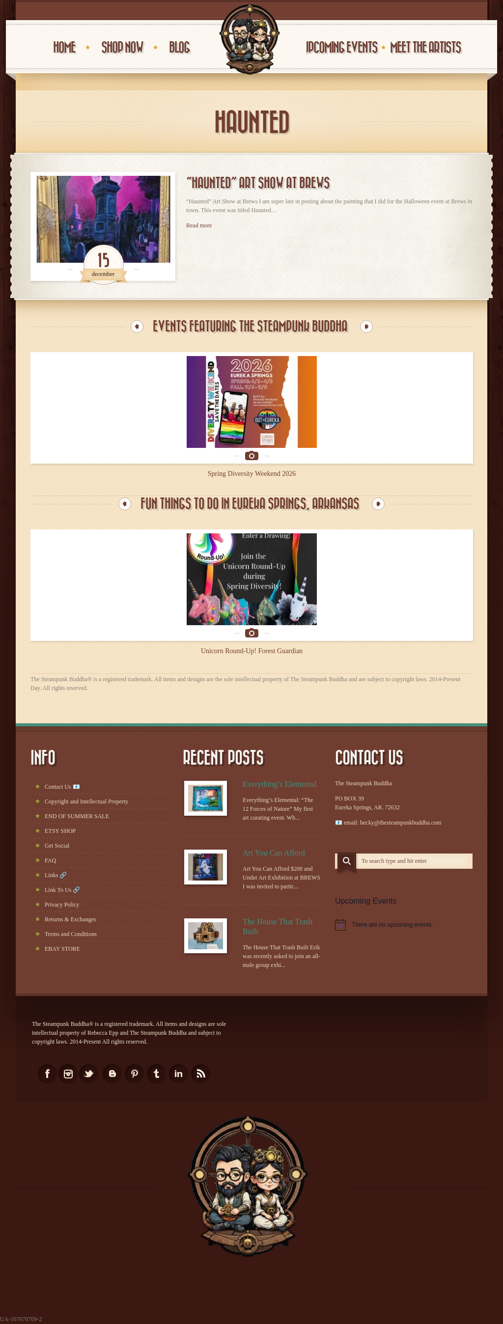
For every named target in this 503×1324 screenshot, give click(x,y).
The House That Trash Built (277, 927)
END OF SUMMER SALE (77, 816)
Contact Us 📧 (62, 787)
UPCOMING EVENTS (340, 48)
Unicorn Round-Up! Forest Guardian (252, 651)
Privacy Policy (62, 905)
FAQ (50, 860)
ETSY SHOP (60, 831)
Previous (137, 326)
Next (366, 326)
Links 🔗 (56, 875)
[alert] (404, 925)
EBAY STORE (62, 949)
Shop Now (122, 48)
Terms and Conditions (71, 934)
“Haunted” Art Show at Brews (258, 183)
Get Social (57, 846)
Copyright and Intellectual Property (86, 802)
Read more (199, 225)
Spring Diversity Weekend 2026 (252, 473)
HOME (64, 48)
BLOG (179, 48)
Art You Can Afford (274, 853)
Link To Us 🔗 (62, 890)
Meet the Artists (425, 48)
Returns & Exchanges (70, 919)
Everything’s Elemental (280, 784)
